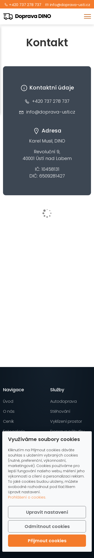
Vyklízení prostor (66, 421)
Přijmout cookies (47, 541)
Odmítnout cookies (47, 526)
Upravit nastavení (47, 512)
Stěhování (60, 411)
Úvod (8, 401)
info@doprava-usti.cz (70, 4)
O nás (9, 411)
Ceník (8, 421)
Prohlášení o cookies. (27, 497)
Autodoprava (63, 401)
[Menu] (87, 16)
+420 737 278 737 (25, 4)
